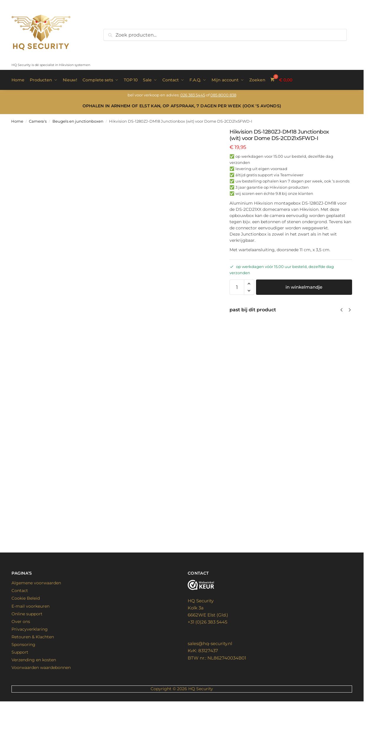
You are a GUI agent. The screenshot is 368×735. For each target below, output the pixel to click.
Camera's (38, 121)
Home (17, 121)
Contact (19, 619)
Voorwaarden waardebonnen (41, 696)
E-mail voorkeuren (30, 634)
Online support (26, 642)
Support (19, 680)
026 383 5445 (192, 94)
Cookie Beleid (25, 626)
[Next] (349, 309)
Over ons (20, 649)
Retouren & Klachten (32, 665)
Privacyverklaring (29, 657)
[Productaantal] (237, 287)
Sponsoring (23, 672)
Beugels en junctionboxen (77, 121)
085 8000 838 (223, 94)
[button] (249, 283)
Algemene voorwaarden (36, 611)
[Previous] (341, 309)
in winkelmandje (304, 287)
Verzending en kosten (33, 688)
